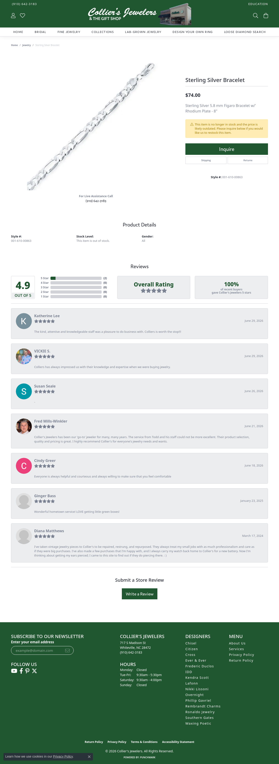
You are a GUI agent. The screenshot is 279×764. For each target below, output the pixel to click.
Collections (103, 32)
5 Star (45, 278)
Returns (247, 160)
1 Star (45, 296)
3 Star (45, 287)
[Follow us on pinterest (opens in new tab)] (27, 671)
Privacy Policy (241, 654)
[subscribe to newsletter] (67, 650)
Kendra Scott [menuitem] (197, 677)
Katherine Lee (47, 315)
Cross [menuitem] (190, 654)
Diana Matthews (49, 530)
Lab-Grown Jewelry (143, 32)
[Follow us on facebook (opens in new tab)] (21, 671)
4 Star (45, 283)
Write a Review (139, 594)
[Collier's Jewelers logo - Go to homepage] (139, 15)
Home (18, 32)
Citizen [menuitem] (191, 649)
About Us (237, 643)
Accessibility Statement (178, 742)
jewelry (26, 45)
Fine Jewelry (69, 32)
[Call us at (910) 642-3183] (131, 652)
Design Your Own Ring (193, 32)
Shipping (206, 160)
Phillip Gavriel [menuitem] (198, 700)
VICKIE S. (42, 351)
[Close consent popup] (89, 756)
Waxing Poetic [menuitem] (198, 723)
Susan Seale (45, 386)
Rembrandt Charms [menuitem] (203, 706)
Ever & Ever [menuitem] (195, 660)
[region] (96, 121)
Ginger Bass (45, 495)
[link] (24, 4)
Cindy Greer (45, 460)
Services (236, 649)
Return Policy (241, 660)
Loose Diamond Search (245, 32)
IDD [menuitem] (188, 672)
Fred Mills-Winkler (50, 421)
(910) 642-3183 (96, 201)
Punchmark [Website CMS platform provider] (148, 757)
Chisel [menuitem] (191, 643)
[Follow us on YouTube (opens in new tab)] (14, 671)
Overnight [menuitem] (194, 695)
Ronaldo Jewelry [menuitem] (200, 712)
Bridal (40, 32)
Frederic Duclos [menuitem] (199, 666)
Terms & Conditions (144, 742)
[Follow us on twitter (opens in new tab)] (34, 671)
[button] (257, 4)
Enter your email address (32, 642)
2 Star (45, 292)
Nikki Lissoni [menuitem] (197, 689)
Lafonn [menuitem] (191, 683)
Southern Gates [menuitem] (199, 717)
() (105, 278)
